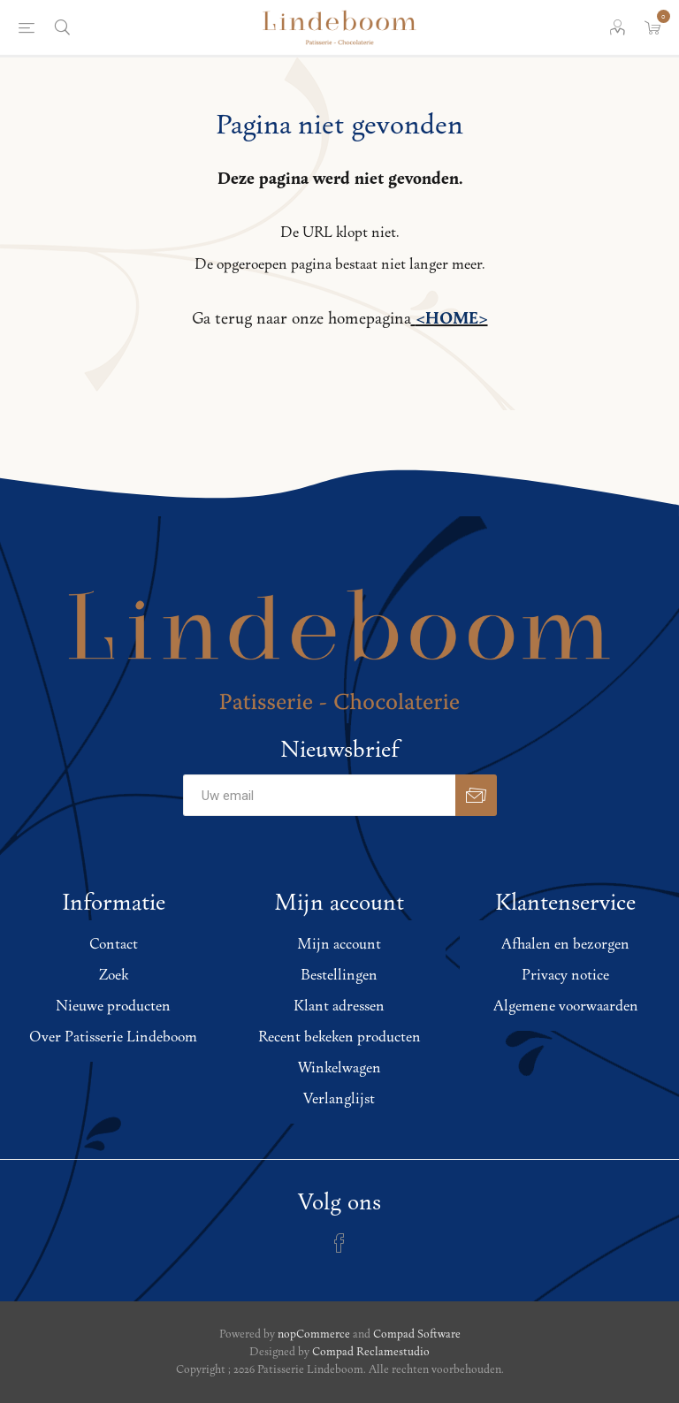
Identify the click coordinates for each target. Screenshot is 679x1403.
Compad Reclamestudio (371, 1352)
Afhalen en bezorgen (565, 944)
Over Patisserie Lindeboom (113, 1037)
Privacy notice (565, 975)
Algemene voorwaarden (565, 1006)
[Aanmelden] (319, 795)
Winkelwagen (339, 1068)
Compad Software (417, 1334)
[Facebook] (339, 1243)
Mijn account (339, 944)
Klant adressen (339, 1006)
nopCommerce (314, 1334)
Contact (113, 944)
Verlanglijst (339, 1099)
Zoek (113, 975)
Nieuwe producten (113, 1006)
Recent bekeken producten (339, 1037)
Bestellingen (339, 975)
